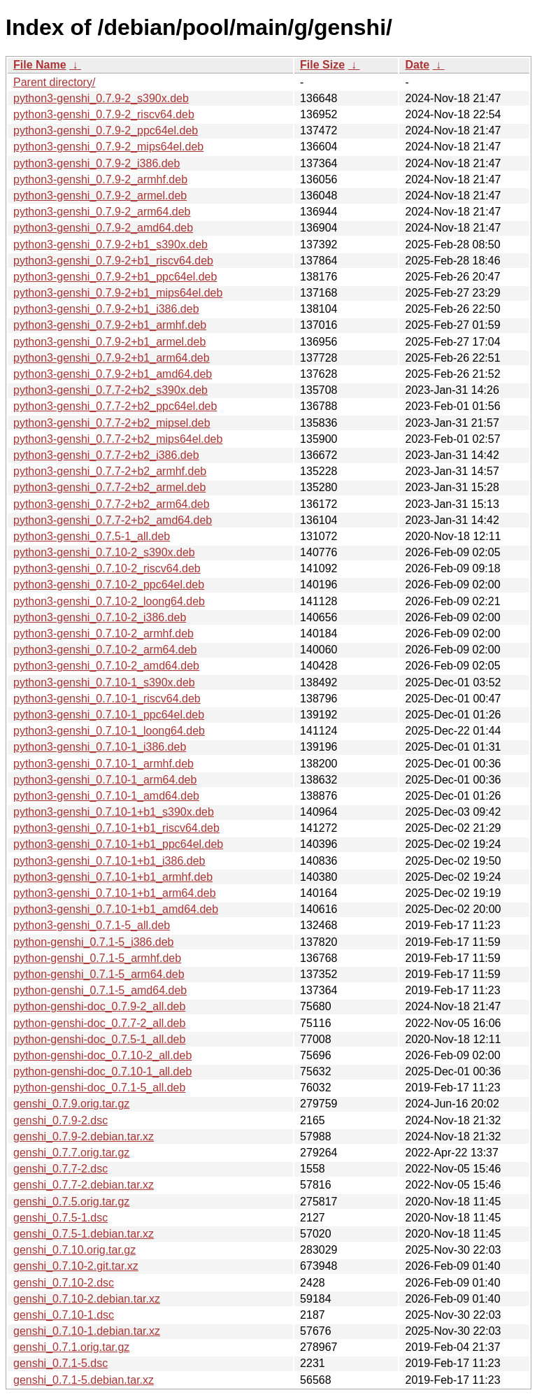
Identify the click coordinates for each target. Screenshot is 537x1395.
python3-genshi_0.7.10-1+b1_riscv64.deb (116, 828)
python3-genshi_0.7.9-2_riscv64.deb (103, 114)
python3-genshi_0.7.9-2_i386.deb (96, 163)
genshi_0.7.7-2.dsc (60, 1169)
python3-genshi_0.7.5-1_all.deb (91, 536)
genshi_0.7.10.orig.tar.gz (74, 1250)
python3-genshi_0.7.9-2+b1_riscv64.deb (113, 261)
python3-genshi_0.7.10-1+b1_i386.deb (109, 861)
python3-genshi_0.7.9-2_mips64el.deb (108, 147)
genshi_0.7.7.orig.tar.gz (71, 1153)
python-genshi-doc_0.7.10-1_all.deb (102, 1071)
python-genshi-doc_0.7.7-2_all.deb (99, 1023)
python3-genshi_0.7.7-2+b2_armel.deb (109, 487)
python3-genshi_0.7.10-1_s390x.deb (104, 682)
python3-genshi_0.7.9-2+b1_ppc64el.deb (115, 277)
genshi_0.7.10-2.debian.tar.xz (86, 1299)
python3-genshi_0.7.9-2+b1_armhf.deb (109, 325)
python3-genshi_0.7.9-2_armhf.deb (100, 179)
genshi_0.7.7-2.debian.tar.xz (83, 1185)
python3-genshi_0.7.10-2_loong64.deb (109, 601)
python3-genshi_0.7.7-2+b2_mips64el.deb (117, 439)
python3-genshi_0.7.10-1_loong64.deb (109, 731)
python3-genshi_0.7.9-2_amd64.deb (103, 228)
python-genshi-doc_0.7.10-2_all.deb (102, 1055)
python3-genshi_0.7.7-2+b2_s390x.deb (110, 390)
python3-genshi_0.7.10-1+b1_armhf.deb (113, 877)
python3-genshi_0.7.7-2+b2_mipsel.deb (111, 423)
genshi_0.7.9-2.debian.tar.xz (83, 1136)
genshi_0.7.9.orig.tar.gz (71, 1104)
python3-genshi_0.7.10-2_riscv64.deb (107, 568)
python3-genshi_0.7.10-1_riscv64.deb (107, 698)
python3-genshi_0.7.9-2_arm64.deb (102, 212)
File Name (39, 65)
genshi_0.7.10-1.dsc (63, 1315)
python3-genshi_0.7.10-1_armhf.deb (103, 764)
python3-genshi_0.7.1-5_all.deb (91, 925)
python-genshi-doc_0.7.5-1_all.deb (99, 1039)
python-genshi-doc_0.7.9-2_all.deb (99, 1006)
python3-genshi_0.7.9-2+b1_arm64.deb (111, 358)
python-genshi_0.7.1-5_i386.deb (93, 942)
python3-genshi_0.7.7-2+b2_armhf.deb (109, 471)
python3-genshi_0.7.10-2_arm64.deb (104, 650)
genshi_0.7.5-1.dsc (60, 1218)
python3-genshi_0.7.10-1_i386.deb (99, 747)
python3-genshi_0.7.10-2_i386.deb (99, 617)
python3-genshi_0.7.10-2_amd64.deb (106, 666)
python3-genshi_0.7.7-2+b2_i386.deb (106, 455)
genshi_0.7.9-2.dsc (60, 1120)
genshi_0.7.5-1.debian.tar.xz (83, 1234)
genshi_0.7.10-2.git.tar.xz (75, 1266)
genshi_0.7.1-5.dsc (60, 1363)
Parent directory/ (54, 82)
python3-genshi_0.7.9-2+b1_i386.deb (106, 309)
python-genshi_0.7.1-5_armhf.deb (97, 958)
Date (417, 65)
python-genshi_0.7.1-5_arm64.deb (99, 974)
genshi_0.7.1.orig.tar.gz (71, 1347)
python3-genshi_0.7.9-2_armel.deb (100, 195)
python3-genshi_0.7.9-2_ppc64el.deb (105, 130)
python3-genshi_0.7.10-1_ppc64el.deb (108, 715)
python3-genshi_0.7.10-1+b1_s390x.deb (113, 812)
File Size (322, 65)
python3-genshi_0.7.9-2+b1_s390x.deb (110, 244)
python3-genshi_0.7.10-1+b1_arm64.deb (114, 893)
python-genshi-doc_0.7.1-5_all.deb (99, 1087)
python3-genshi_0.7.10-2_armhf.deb (103, 633)
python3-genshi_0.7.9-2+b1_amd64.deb (112, 374)
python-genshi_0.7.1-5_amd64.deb (100, 990)
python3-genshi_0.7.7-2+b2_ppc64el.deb (115, 406)
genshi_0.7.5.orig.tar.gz (71, 1202)
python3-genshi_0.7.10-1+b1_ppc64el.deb (118, 844)
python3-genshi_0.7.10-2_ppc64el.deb (108, 584)
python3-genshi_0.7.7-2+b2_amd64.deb (112, 520)
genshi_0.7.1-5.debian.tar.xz (83, 1380)
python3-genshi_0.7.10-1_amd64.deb (106, 796)
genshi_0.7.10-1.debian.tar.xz (86, 1331)
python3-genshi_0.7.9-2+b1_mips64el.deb (117, 293)
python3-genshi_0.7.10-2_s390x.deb (104, 552)
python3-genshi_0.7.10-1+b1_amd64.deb (115, 909)
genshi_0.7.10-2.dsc (63, 1283)
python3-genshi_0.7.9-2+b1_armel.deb (109, 342)
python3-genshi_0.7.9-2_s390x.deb (101, 98)
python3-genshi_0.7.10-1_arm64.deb (104, 780)
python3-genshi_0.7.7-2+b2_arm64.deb (111, 504)
